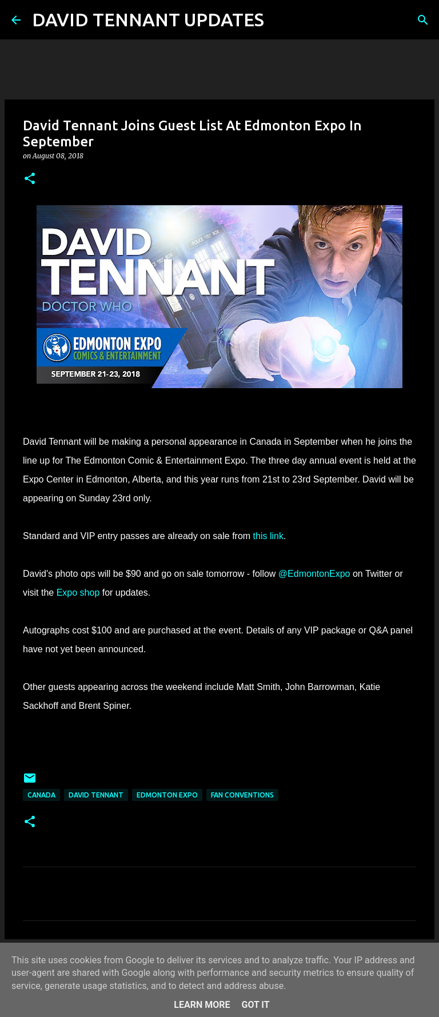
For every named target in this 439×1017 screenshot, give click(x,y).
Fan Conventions (242, 795)
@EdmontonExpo (314, 574)
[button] (30, 179)
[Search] (280, 20)
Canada (41, 795)
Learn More (202, 1004)
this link (268, 536)
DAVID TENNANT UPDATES (148, 19)
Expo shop (78, 592)
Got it (255, 1004)
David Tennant (96, 795)
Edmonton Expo (167, 795)
